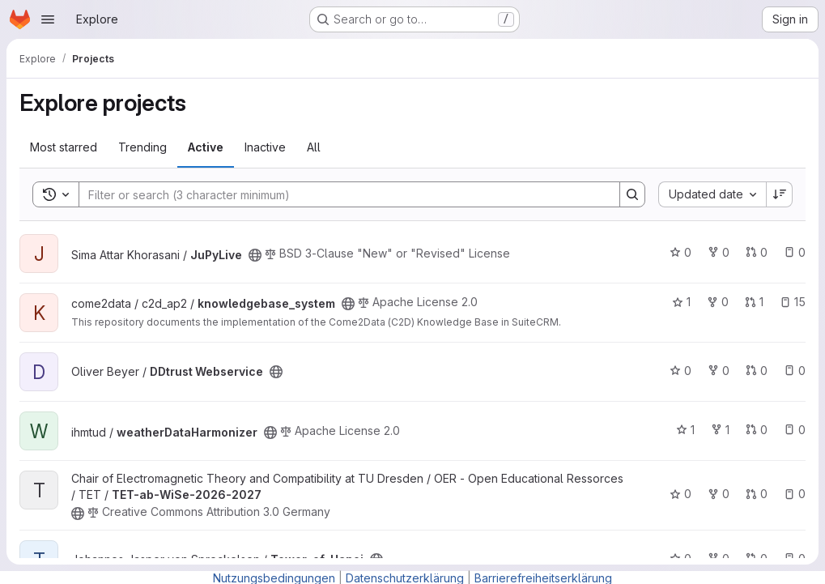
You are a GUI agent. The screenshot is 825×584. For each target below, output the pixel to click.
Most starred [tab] (63, 147)
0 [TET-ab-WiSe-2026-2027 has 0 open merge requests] (757, 494)
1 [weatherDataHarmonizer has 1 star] (685, 430)
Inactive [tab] (265, 147)
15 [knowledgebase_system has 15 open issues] (793, 302)
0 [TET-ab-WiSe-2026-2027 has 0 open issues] (795, 494)
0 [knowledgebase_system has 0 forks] (718, 302)
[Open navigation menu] (48, 19)
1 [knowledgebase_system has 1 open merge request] (754, 302)
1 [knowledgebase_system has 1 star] (681, 302)
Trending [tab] (142, 147)
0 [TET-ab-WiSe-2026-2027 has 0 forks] (718, 494)
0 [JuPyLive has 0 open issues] (795, 252)
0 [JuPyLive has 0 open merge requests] (757, 252)
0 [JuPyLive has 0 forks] (718, 252)
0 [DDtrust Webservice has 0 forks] (718, 370)
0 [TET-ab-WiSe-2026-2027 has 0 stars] (680, 494)
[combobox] (712, 194)
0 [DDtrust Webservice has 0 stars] (680, 370)
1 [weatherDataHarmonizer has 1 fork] (720, 430)
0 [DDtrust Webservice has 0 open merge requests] (757, 370)
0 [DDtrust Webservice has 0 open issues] (795, 370)
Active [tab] (205, 147)
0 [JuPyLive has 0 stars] (680, 252)
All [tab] (314, 147)
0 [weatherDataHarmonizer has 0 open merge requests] (757, 430)
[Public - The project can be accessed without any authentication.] (255, 255)
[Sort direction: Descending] (780, 194)
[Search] (341, 194)
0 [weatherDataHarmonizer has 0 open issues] (795, 430)
